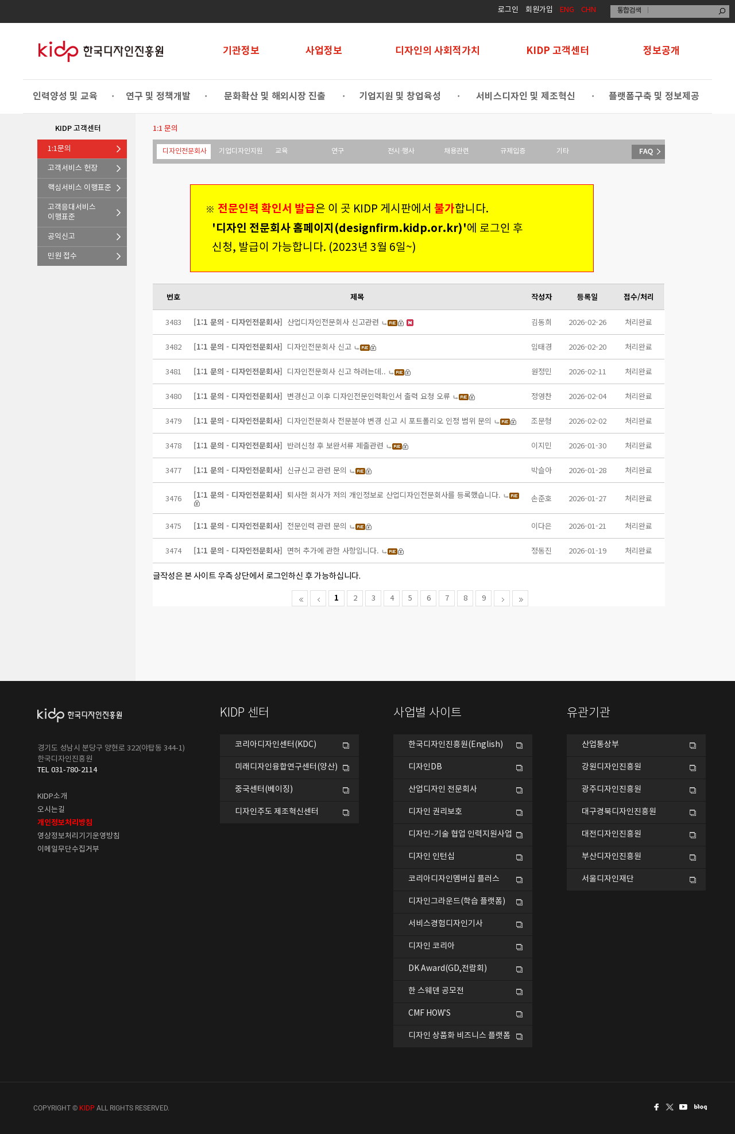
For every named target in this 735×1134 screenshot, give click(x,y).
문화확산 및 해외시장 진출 (275, 96)
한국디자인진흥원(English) (455, 744)
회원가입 (539, 10)
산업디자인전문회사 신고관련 (333, 321)
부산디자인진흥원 (611, 856)
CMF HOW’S (429, 1013)
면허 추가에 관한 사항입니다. (333, 550)
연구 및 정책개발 (158, 96)
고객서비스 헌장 (73, 168)
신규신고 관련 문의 (317, 470)
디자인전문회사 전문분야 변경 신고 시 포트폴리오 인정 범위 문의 (389, 420)
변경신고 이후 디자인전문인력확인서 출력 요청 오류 (368, 395)
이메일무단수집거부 (68, 849)
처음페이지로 (300, 598)
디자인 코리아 (431, 946)
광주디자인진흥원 (611, 789)
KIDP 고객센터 (557, 51)
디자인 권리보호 (435, 811)
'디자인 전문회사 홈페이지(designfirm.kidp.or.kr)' (336, 228)
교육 (281, 151)
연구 (337, 151)
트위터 (671, 1107)
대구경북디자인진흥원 (619, 811)
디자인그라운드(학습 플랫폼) (456, 901)
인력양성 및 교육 (65, 96)
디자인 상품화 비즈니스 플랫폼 (459, 1035)
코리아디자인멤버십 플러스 (454, 879)
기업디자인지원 (241, 151)
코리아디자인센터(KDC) (275, 744)
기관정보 (241, 51)
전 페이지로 (318, 598)
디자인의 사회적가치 (437, 51)
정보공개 (661, 51)
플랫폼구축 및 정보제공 (654, 96)
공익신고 (61, 237)
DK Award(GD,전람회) (447, 968)
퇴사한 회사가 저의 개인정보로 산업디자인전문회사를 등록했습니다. (394, 494)
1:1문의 (59, 149)
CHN (588, 10)
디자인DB (425, 767)
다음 (502, 598)
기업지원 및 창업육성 (400, 96)
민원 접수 (62, 256)
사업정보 (323, 51)
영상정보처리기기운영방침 (78, 836)
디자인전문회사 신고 (319, 346)
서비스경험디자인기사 (445, 923)
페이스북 (655, 1107)
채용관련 (456, 151)
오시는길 (51, 810)
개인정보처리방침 (64, 822)
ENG (567, 10)
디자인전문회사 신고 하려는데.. (336, 371)
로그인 (508, 10)
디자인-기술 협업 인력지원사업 (460, 834)
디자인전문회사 (185, 151)
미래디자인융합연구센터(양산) (286, 767)
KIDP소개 (52, 796)
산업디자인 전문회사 (442, 789)
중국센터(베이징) (264, 789)
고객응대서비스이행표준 (72, 212)
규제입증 (512, 151)
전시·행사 (401, 151)
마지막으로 (520, 598)
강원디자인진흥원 (611, 767)
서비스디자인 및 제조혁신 (525, 96)
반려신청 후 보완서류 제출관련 (335, 445)
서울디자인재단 (608, 879)
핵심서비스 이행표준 (79, 188)
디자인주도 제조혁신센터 (277, 811)
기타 (562, 151)
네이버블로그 (703, 1107)
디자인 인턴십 (431, 856)
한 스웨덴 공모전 (436, 991)
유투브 (687, 1107)
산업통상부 (600, 744)
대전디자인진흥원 (611, 834)
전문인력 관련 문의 (317, 525)
